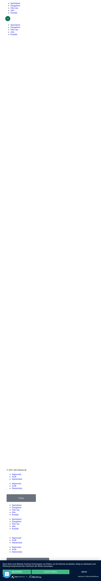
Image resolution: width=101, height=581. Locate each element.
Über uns (14, 8)
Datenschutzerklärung (92, 576)
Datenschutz (17, 479)
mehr (84, 572)
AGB (14, 477)
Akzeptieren (50, 572)
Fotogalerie (15, 5)
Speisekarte (15, 3)
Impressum (16, 474)
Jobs (12, 10)
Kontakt (14, 13)
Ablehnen (17, 572)
